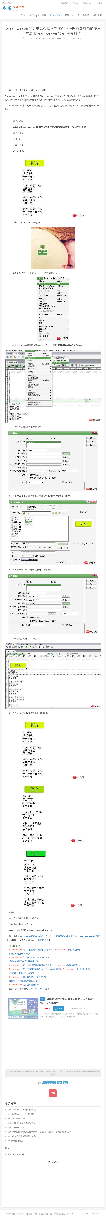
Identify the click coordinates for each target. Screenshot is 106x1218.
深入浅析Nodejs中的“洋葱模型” (20, 1114)
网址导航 (87, 2)
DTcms (85, 1214)
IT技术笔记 (55, 15)
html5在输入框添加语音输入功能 (21, 1136)
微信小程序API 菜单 (15, 1127)
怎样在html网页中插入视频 (21, 973)
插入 (65, 1083)
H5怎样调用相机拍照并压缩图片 (21, 1123)
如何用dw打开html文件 (20, 953)
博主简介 (65, 2)
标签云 (76, 2)
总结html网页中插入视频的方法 (23, 961)
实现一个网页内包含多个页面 (29, 957)
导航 (59, 1083)
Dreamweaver (36, 988)
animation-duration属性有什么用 (22, 1109)
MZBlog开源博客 (37, 15)
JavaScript (62, 38)
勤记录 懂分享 (8, 2)
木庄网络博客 (42, 939)
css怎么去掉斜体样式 (16, 1118)
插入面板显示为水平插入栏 (28, 976)
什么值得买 (83, 15)
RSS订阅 (98, 2)
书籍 (43, 999)
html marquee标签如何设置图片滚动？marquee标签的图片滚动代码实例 (39, 1131)
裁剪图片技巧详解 (24, 984)
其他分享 (69, 15)
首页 (23, 15)
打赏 (53, 1093)
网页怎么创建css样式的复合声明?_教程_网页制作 (45, 949)
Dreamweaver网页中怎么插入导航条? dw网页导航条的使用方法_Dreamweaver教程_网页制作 (53, 31)
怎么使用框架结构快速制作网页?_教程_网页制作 (44, 965)
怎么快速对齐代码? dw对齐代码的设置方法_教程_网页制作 (49, 969)
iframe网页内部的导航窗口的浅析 (24, 980)
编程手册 (97, 15)
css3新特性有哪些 (15, 1140)
